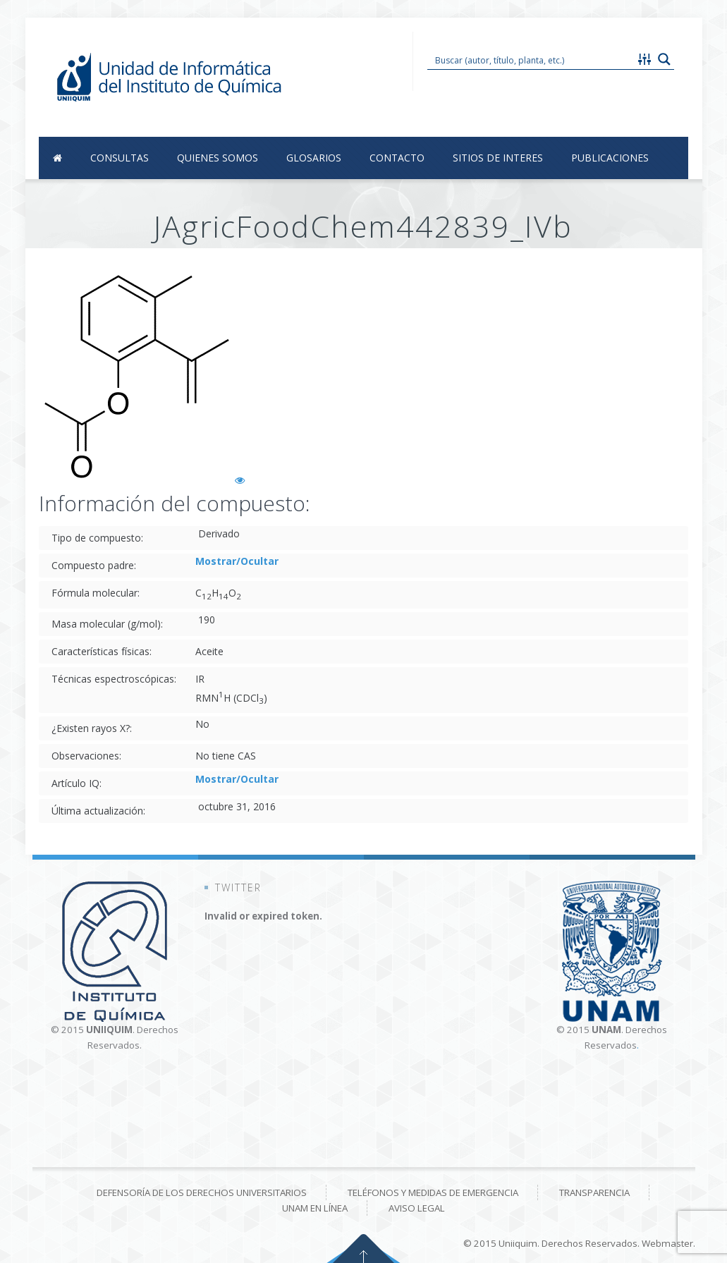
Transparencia (594, 1192)
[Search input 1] (531, 59)
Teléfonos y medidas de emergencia (433, 1192)
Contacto (396, 157)
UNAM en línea (315, 1208)
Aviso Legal (417, 1208)
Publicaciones (610, 157)
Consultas (119, 157)
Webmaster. (668, 1243)
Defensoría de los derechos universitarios (202, 1192)
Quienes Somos (217, 157)
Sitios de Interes (498, 157)
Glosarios (313, 157)
